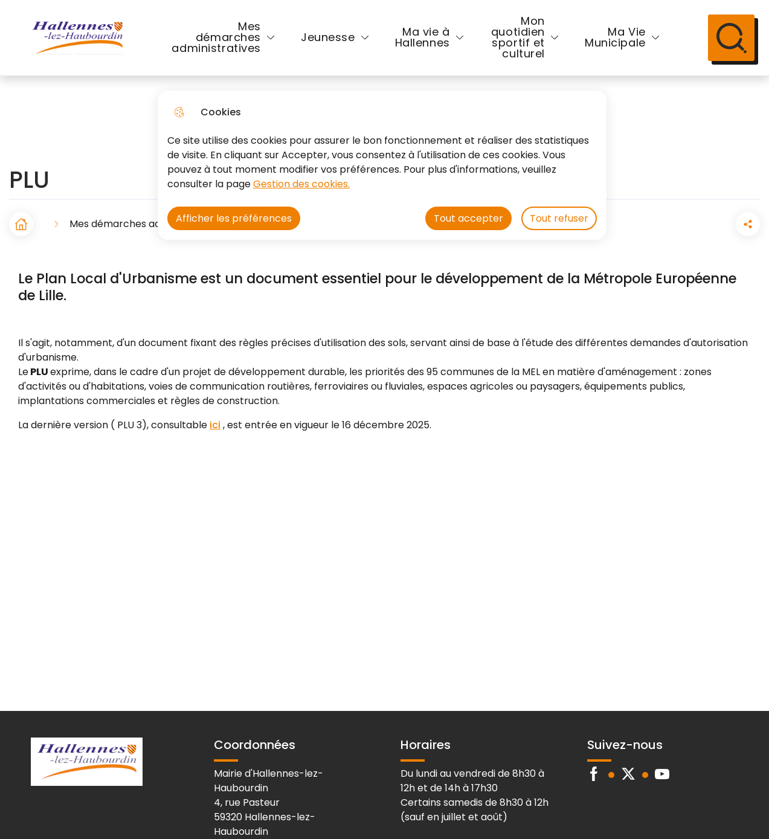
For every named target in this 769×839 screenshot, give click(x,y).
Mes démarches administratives (216, 38)
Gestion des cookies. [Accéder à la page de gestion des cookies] (301, 184)
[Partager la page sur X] (748, 226)
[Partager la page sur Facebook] (714, 226)
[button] (680, 226)
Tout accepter (468, 218)
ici (215, 427)
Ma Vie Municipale (614, 38)
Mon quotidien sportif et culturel (517, 38)
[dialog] (382, 165)
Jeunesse (328, 38)
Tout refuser (559, 218)
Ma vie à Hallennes (422, 38)
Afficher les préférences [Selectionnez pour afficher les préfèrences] (234, 218)
